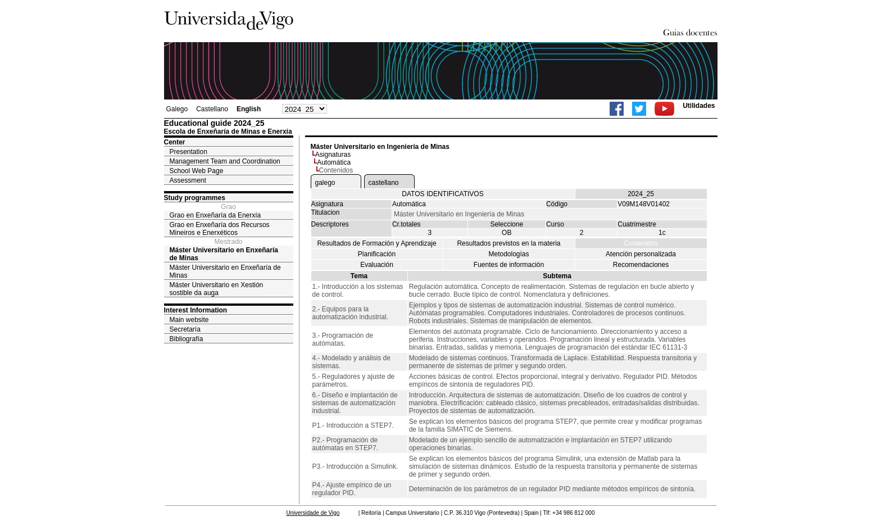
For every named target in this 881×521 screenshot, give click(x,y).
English (249, 109)
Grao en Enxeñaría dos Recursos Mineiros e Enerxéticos (220, 229)
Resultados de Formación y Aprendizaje (376, 243)
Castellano (212, 109)
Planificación (377, 254)
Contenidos (641, 243)
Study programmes (194, 198)
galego (325, 183)
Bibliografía (186, 339)
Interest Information (196, 310)
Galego (177, 109)
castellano (384, 183)
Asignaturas (333, 154)
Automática (334, 162)
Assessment (188, 180)
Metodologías (508, 254)
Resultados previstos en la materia (508, 243)
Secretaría (185, 329)
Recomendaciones (641, 265)
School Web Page (197, 171)
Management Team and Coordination (225, 161)
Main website (189, 320)
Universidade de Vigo (313, 513)
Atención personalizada (641, 254)
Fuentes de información (509, 265)
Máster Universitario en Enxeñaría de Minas (224, 254)
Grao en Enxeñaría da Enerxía (215, 215)
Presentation (188, 152)
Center (174, 142)
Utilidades (699, 106)
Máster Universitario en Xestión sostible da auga (217, 289)
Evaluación (376, 265)
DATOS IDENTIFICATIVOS (442, 194)
